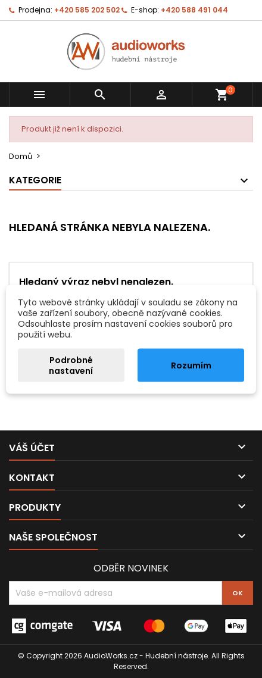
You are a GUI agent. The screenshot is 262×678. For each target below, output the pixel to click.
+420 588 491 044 (194, 10)
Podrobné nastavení (71, 365)
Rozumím (191, 365)
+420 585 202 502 (87, 10)
